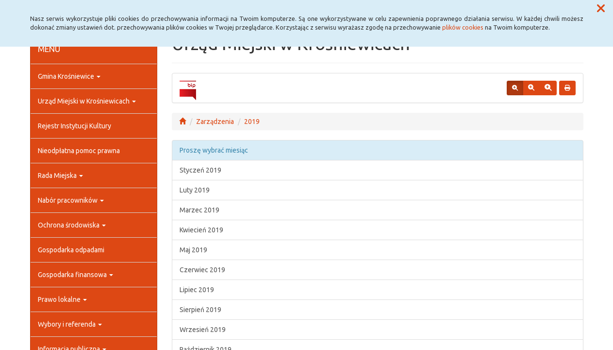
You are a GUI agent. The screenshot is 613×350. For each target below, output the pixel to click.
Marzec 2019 (199, 210)
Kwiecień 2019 (201, 230)
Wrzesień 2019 (203, 329)
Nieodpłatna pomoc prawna (79, 151)
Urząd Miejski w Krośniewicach (87, 101)
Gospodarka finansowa (75, 275)
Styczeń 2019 (200, 170)
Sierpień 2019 (200, 310)
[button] (601, 9)
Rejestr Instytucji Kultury (74, 126)
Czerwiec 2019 (202, 270)
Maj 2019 (193, 250)
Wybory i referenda (70, 324)
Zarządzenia (215, 121)
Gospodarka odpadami (71, 250)
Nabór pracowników (71, 200)
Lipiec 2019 (197, 290)
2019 (252, 121)
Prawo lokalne (62, 299)
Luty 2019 (195, 190)
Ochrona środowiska (72, 225)
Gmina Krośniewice (69, 76)
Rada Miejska (60, 175)
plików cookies (462, 27)
